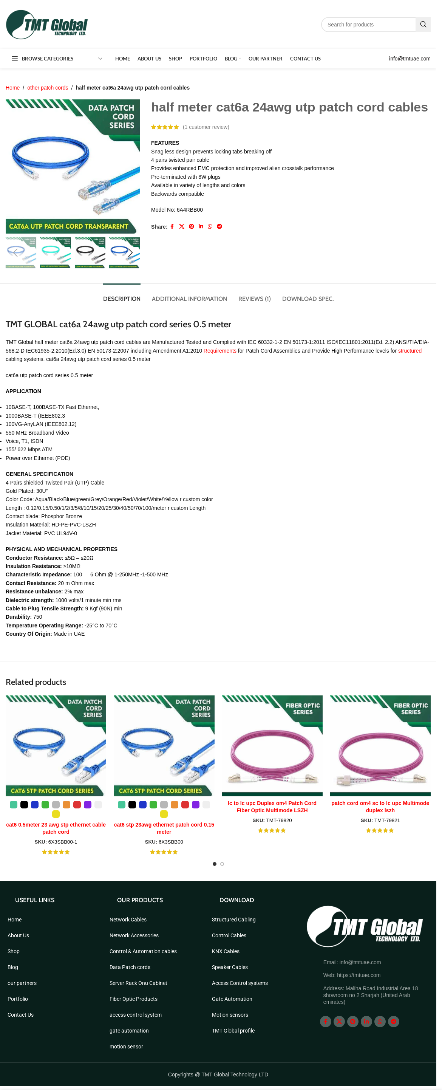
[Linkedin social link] (201, 227)
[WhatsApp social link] (210, 227)
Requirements (221, 351)
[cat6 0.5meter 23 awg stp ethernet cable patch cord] (56, 745)
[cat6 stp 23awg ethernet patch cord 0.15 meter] (164, 745)
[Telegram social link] (219, 227)
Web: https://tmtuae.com (351, 975)
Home (13, 88)
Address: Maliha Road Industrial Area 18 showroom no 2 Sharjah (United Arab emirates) (370, 995)
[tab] (122, 295)
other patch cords (47, 88)
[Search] (376, 24)
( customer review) (206, 127)
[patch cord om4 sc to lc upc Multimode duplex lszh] (380, 745)
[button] (15, 252)
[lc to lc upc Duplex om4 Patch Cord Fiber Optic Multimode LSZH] (272, 745)
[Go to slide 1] (214, 864)
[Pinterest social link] (191, 227)
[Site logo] (47, 24)
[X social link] (182, 227)
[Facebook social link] (172, 227)
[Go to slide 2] (222, 864)
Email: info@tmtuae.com (352, 962)
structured (410, 351)
